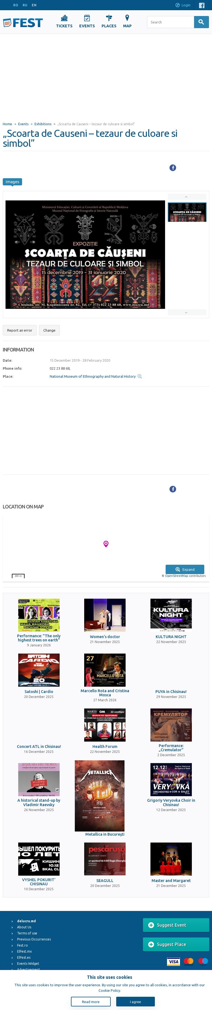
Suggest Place (167, 945)
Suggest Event (167, 925)
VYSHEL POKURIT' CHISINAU (38, 882)
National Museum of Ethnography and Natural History (93, 376)
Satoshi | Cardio (39, 692)
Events (23, 124)
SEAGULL (104, 881)
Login (182, 5)
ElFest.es (23, 957)
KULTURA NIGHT (171, 637)
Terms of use (27, 933)
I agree (135, 1002)
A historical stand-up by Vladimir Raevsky (38, 802)
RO (15, 5)
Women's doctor (105, 637)
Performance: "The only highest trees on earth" (38, 638)
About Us (24, 927)
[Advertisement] (106, 75)
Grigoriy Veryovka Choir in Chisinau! (171, 802)
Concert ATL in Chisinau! (39, 747)
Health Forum (104, 747)
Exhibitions (43, 124)
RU (25, 5)
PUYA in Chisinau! (171, 692)
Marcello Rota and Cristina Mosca (105, 693)
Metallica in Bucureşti (104, 834)
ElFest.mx (24, 951)
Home (7, 124)
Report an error (19, 330)
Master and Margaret (171, 881)
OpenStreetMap (176, 575)
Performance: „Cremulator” (171, 748)
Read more (91, 1002)
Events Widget (28, 963)
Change (49, 330)
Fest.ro (22, 945)
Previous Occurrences (34, 939)
